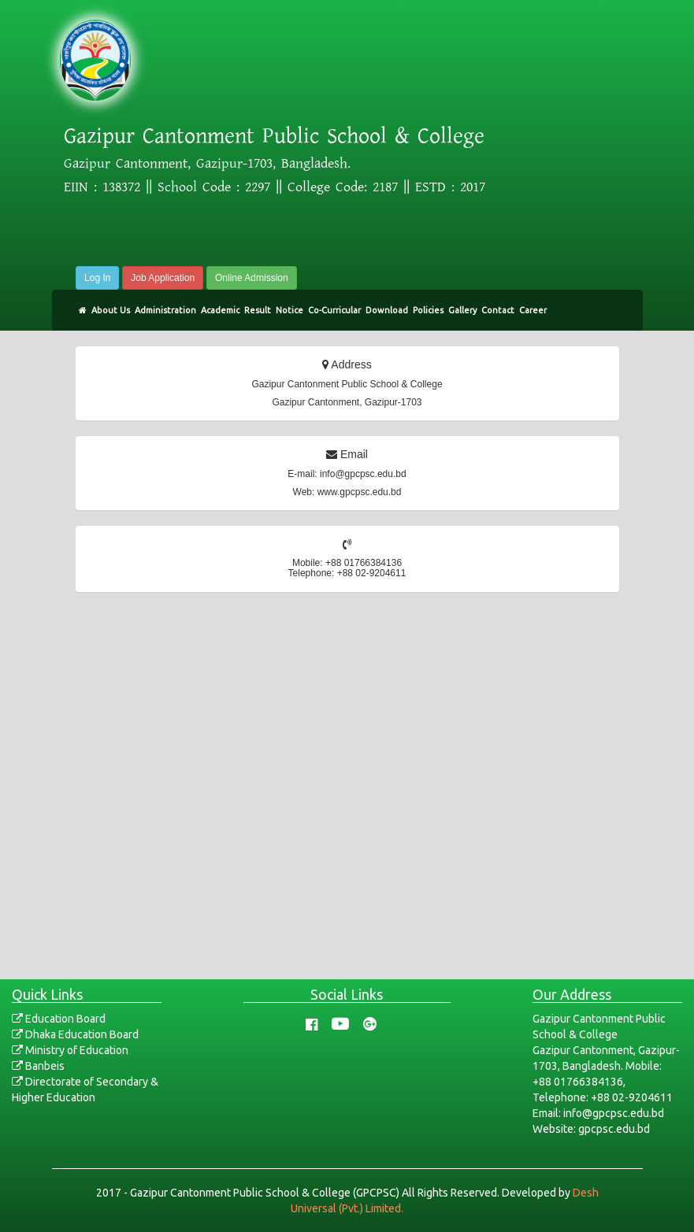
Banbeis (38, 1066)
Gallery (462, 310)
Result (257, 310)
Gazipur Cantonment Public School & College (274, 136)
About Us (110, 310)
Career (533, 310)
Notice (289, 310)
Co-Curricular (334, 310)
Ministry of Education (70, 1050)
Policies (428, 310)
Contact (497, 310)
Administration (165, 310)
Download (387, 310)
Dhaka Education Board (75, 1034)
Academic (220, 310)
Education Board (59, 1018)
